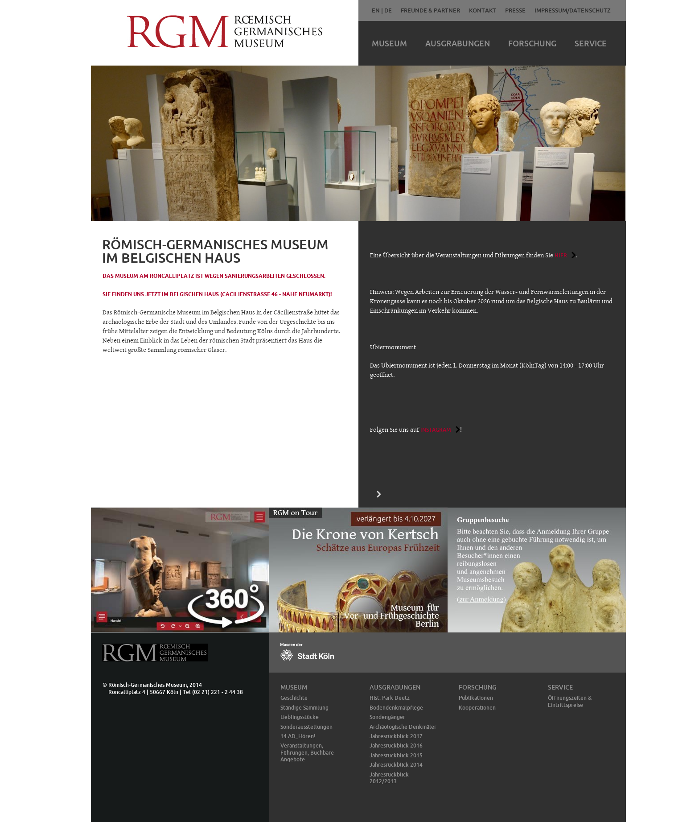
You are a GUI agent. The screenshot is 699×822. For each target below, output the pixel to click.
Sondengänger (387, 717)
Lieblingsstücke (299, 717)
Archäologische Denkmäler (403, 727)
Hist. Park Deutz (390, 698)
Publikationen (476, 698)
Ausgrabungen (457, 43)
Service (591, 43)
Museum (389, 43)
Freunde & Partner (430, 10)
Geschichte (294, 698)
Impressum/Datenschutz (573, 10)
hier (561, 255)
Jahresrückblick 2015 (396, 755)
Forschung (532, 43)
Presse (515, 10)
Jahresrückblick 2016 (396, 745)
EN (376, 10)
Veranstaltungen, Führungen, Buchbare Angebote (307, 752)
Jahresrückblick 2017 (396, 736)
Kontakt (482, 10)
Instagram (435, 430)
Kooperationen (477, 707)
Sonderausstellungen (306, 727)
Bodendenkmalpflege (396, 707)
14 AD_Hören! (298, 736)
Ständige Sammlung (304, 707)
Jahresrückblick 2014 (396, 765)
